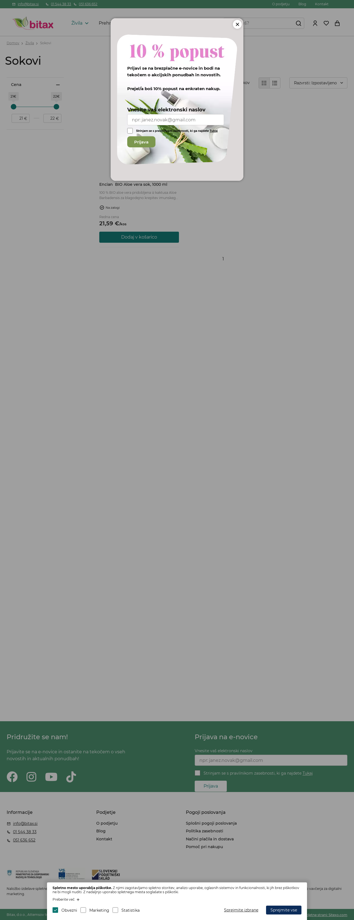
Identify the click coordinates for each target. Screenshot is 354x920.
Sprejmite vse (283, 910)
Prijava (141, 142)
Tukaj (214, 131)
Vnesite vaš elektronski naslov (166, 110)
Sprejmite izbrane (241, 910)
